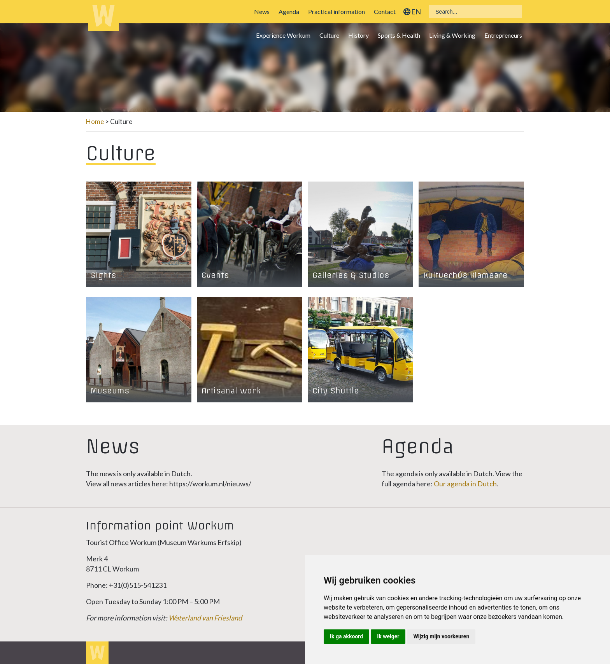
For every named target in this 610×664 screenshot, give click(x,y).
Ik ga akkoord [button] (346, 636)
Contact (385, 11)
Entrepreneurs (503, 35)
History (358, 35)
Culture (329, 35)
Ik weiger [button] (388, 636)
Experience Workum (283, 35)
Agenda (289, 11)
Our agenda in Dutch (465, 483)
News (262, 11)
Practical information (336, 11)
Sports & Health (399, 35)
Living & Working (452, 35)
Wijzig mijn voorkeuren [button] (441, 636)
